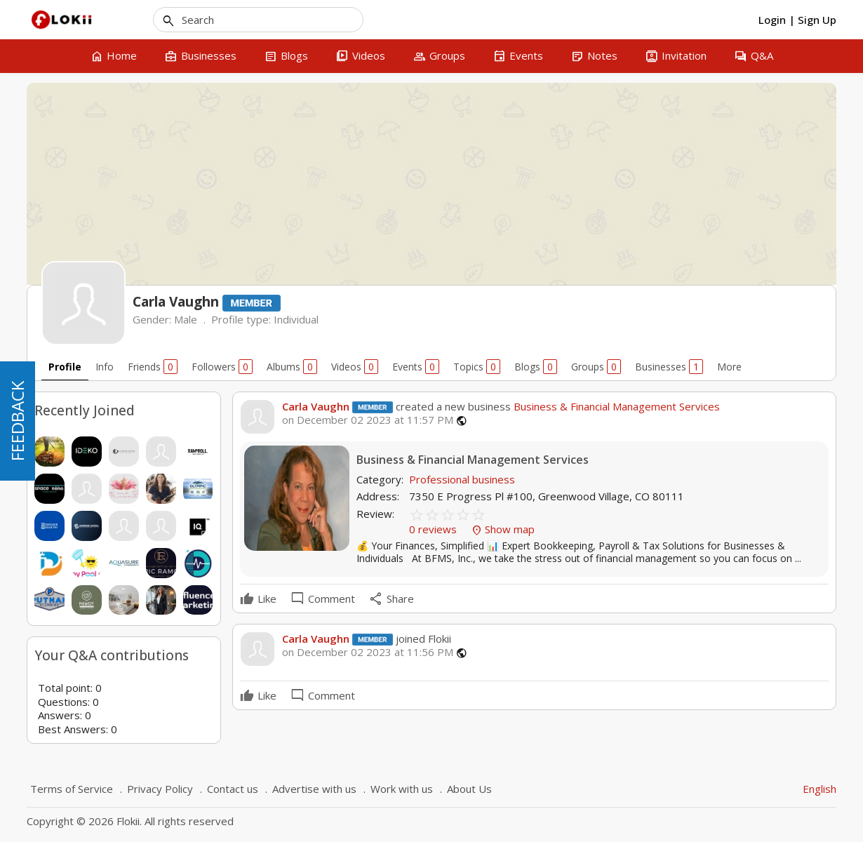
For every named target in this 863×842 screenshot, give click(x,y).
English (819, 789)
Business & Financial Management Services (615, 406)
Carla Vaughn (315, 406)
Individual (296, 319)
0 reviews (434, 529)
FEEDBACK (17, 421)
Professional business (462, 479)
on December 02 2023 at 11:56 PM (367, 652)
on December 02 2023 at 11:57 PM (367, 420)
